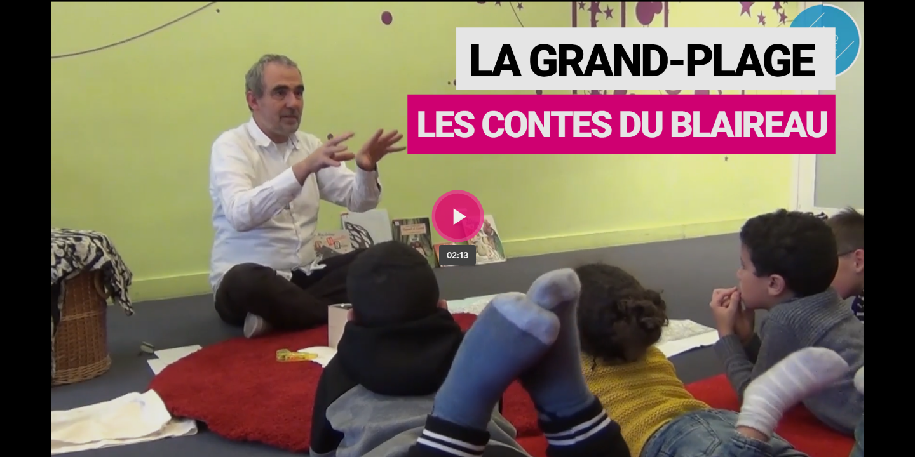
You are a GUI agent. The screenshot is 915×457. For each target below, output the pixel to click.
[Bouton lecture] (457, 216)
